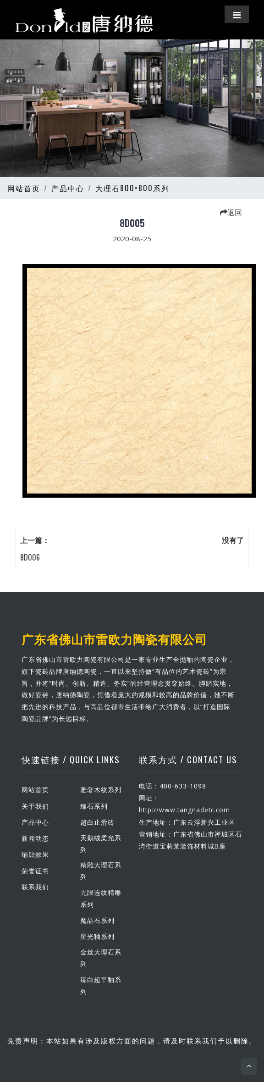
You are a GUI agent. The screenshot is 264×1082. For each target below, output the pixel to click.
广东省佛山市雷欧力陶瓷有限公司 (114, 638)
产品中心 (67, 188)
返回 (231, 211)
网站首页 (23, 188)
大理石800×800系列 (132, 188)
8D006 (30, 557)
